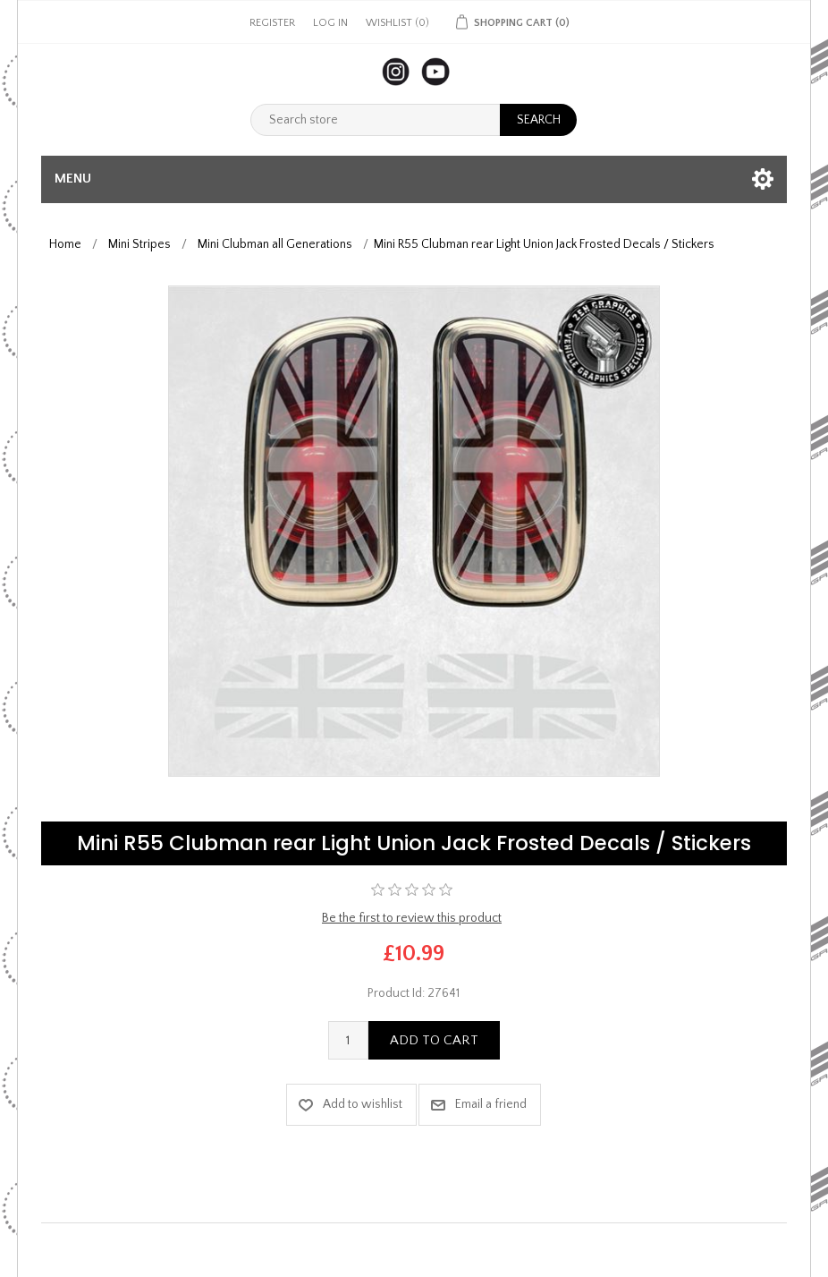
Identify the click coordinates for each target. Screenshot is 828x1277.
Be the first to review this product (412, 918)
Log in (330, 23)
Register (272, 23)
